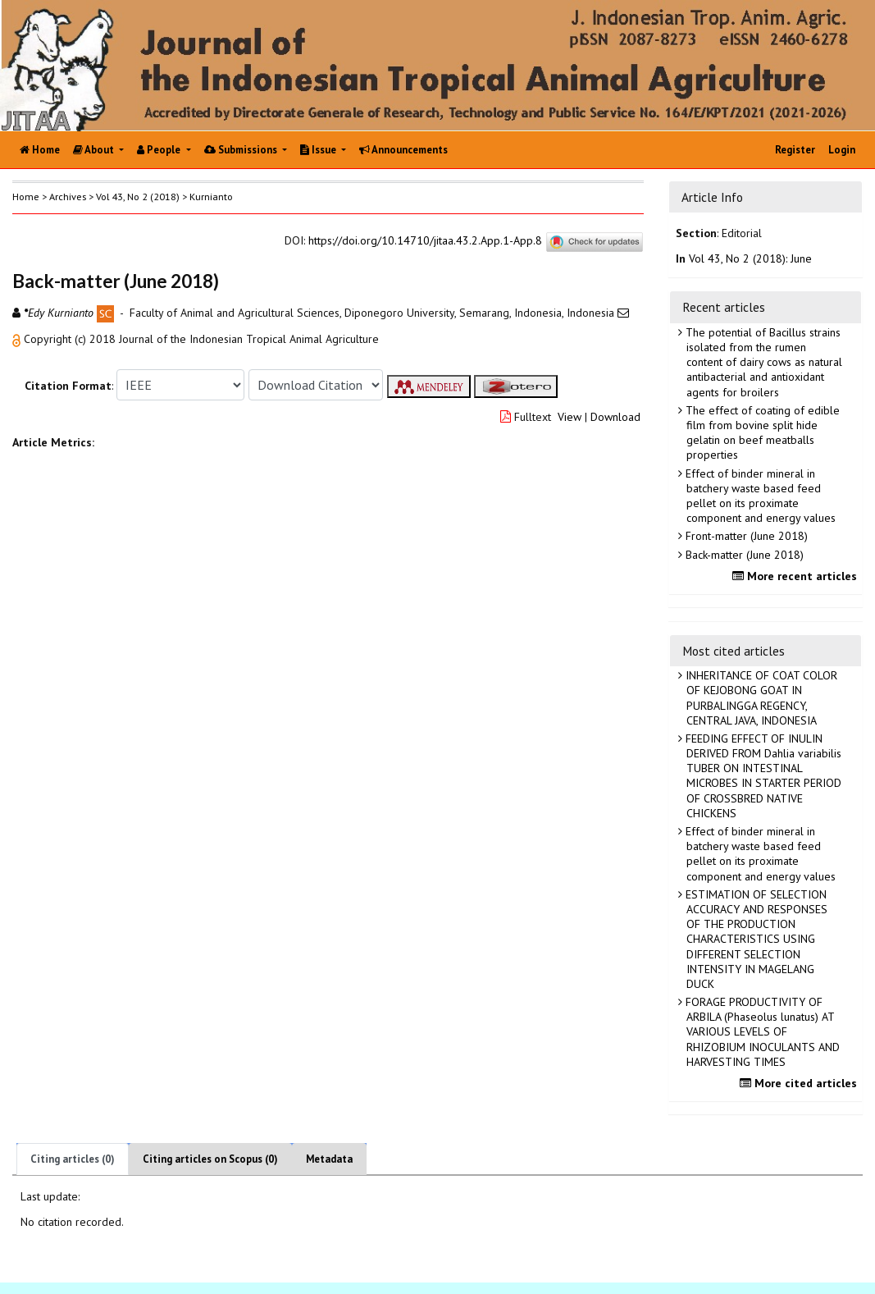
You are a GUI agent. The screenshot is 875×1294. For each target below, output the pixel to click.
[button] (18, 339)
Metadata (329, 1159)
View (569, 416)
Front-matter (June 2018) (745, 535)
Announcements (403, 150)
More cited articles (800, 1083)
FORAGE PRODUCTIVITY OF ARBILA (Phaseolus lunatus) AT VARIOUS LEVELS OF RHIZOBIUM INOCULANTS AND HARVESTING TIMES (761, 1032)
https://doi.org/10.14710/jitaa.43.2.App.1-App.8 (425, 241)
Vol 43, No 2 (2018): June (750, 258)
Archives (67, 196)
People (160, 150)
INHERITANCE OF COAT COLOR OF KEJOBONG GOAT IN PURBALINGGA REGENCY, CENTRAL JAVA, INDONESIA (759, 698)
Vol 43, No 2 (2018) (138, 196)
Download (615, 416)
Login (841, 150)
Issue (319, 150)
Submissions (242, 150)
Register (795, 150)
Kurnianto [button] (211, 196)
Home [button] (25, 196)
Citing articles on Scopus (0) (210, 1159)
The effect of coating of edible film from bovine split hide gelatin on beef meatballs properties (761, 433)
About (94, 150)
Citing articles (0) (72, 1159)
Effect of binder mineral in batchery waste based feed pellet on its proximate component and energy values (759, 496)
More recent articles (796, 576)
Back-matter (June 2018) (743, 554)
